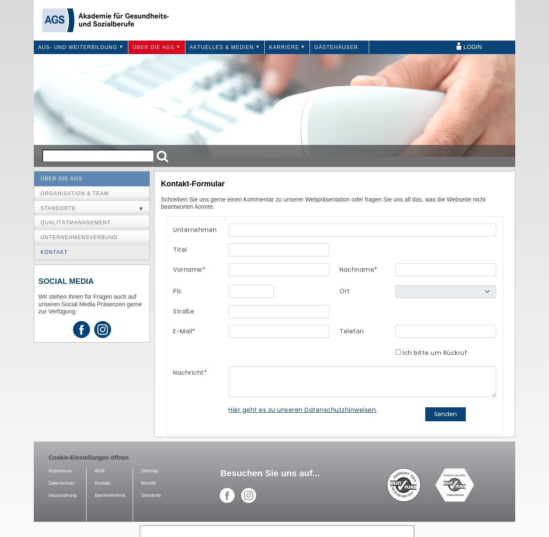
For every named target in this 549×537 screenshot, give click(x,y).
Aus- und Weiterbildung (77, 47)
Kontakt (54, 252)
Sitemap (149, 470)
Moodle (148, 482)
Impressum (60, 470)
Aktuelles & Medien (222, 47)
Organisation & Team (75, 193)
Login (473, 47)
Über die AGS (153, 47)
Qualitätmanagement (76, 223)
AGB (99, 470)
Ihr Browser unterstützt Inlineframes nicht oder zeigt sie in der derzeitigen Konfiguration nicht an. (334, 325)
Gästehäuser (336, 47)
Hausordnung (62, 495)
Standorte (58, 208)
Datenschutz (61, 482)
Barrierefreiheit (110, 495)
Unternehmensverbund (79, 237)
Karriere (284, 47)
